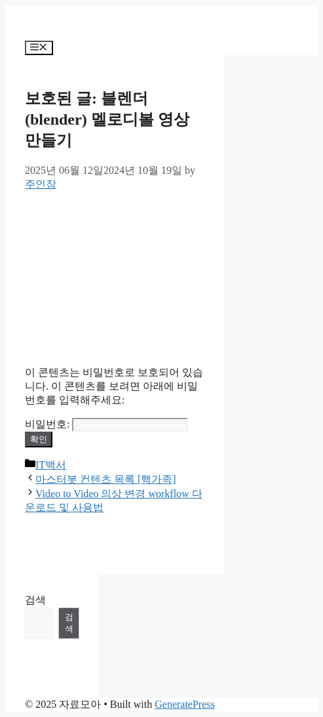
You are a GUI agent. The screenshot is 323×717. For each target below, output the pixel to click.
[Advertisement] (114, 274)
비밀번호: (106, 424)
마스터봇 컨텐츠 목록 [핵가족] (105, 479)
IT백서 (50, 464)
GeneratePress (185, 704)
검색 (35, 599)
